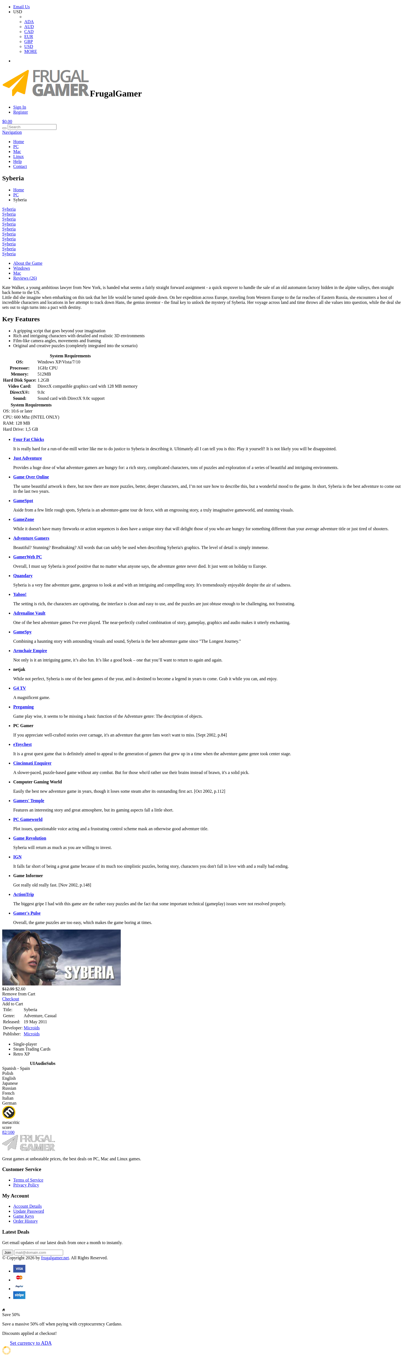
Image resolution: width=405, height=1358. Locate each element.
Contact (20, 166)
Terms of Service (28, 1180)
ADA (29, 21)
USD (28, 46)
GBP (28, 41)
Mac (17, 151)
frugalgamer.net (55, 1257)
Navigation (12, 132)
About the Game (27, 263)
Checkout (10, 999)
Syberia (9, 209)
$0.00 (7, 121)
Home (18, 141)
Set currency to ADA (31, 1343)
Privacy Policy (26, 1185)
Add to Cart (12, 1003)
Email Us (21, 6)
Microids (32, 1027)
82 (8, 1132)
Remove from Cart (18, 994)
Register (20, 112)
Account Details (27, 1206)
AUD (29, 26)
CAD (29, 31)
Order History (25, 1221)
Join (7, 1252)
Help (17, 161)
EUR (28, 36)
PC (16, 146)
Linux (18, 156)
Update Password (28, 1211)
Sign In (19, 107)
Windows (21, 268)
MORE (30, 51)
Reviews (25, 278)
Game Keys (23, 1216)
